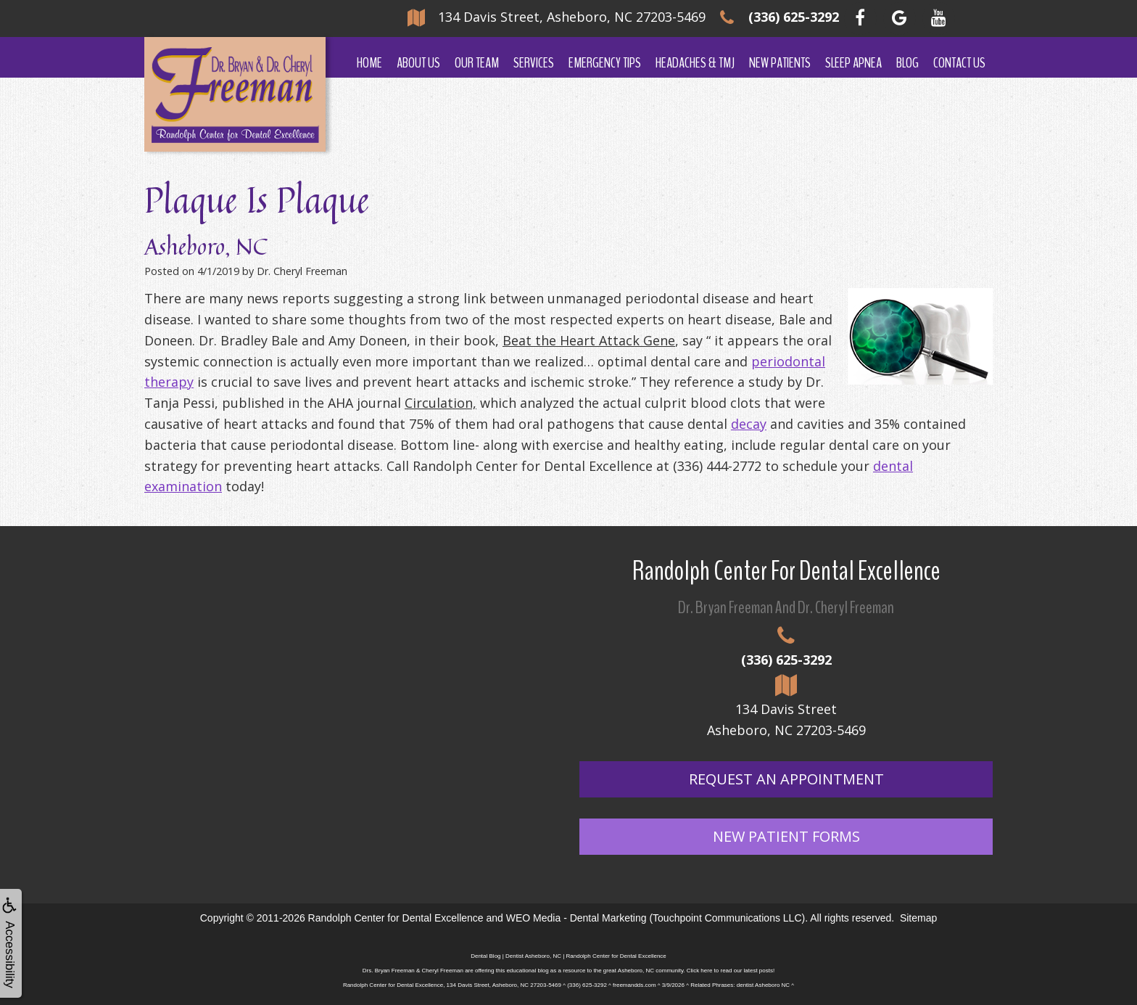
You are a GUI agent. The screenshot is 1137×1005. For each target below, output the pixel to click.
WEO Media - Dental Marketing (576, 918)
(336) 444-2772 (717, 466)
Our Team (477, 63)
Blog (907, 63)
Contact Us (959, 63)
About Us (418, 63)
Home (369, 63)
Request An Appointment (786, 779)
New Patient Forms (786, 836)
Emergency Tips (604, 63)
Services (533, 63)
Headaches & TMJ (695, 63)
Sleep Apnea (853, 63)
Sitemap (918, 918)
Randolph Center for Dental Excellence (396, 918)
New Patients (780, 63)
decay (748, 423)
